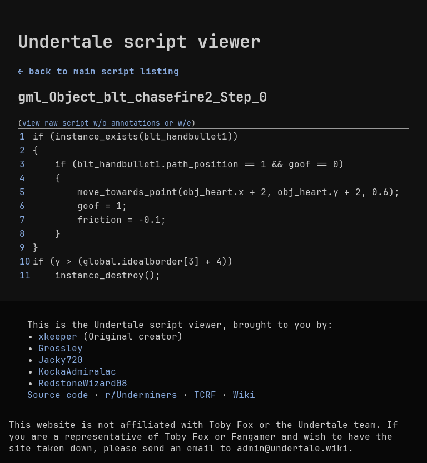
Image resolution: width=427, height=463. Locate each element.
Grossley (60, 348)
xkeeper (57, 336)
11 (25, 275)
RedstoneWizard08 (82, 383)
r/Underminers (141, 395)
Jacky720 (60, 360)
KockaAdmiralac (77, 371)
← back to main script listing (98, 71)
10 (25, 261)
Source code (57, 395)
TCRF (205, 395)
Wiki (244, 395)
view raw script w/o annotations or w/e (106, 123)
